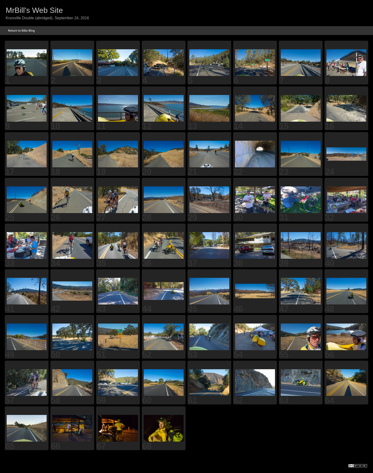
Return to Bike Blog (21, 30)
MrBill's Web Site (34, 10)
